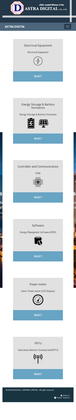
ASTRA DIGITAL (15, 26)
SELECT (38, 76)
